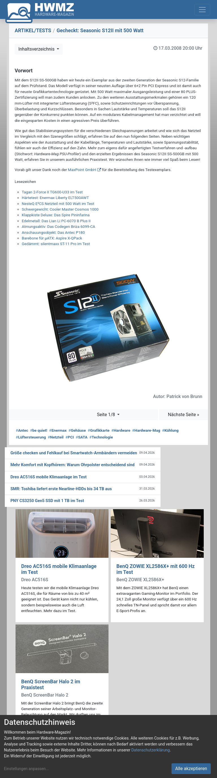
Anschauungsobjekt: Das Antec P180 (53, 232)
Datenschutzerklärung (150, 750)
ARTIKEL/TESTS (33, 30)
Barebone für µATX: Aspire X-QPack (52, 238)
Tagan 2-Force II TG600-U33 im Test (52, 192)
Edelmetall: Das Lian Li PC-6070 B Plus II (56, 221)
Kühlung (170, 430)
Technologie (101, 437)
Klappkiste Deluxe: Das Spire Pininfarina (56, 215)
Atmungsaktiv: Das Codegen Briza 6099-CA (58, 226)
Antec (22, 430)
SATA (82, 437)
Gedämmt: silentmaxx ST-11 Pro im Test (56, 243)
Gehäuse (77, 430)
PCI (70, 437)
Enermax (58, 430)
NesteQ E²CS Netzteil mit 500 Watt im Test (58, 203)
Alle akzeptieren (191, 768)
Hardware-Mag (146, 430)
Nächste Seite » (183, 414)
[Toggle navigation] (202, 9)
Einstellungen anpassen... (26, 768)
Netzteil (56, 437)
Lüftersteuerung (31, 437)
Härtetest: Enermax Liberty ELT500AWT (55, 197)
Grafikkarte (99, 430)
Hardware (120, 430)
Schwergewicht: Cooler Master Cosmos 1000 (60, 209)
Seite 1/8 (106, 414)
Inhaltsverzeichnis (37, 49)
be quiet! (38, 430)
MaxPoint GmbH (82, 169)
